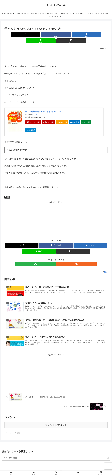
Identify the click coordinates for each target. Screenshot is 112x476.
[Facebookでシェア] (38, 34)
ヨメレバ (34, 108)
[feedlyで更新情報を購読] (53, 258)
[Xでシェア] (21, 34)
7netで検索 (86, 116)
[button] (90, 34)
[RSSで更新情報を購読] (58, 258)
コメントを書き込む (56, 423)
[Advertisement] (56, 50)
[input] (56, 456)
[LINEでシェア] (73, 34)
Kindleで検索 (74, 116)
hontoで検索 (31, 124)
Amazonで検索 (62, 116)
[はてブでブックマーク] (56, 34)
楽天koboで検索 (48, 116)
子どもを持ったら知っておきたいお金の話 (44, 105)
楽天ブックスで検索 (33, 116)
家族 (7, 191)
